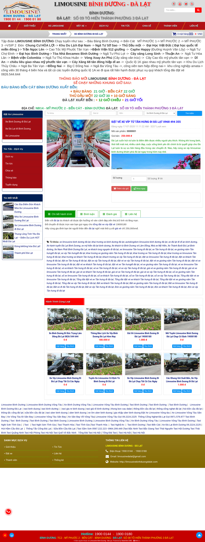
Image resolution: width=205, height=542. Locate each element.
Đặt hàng (60, 413)
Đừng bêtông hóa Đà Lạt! (27, 246)
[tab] (60, 214)
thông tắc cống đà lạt (12, 479)
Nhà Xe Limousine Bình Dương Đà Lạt (27, 218)
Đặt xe (9, 519)
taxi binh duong (32, 475)
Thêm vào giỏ (121, 188)
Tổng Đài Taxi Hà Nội (89, 499)
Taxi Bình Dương (138, 471)
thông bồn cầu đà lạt (144, 475)
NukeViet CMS (127, 541)
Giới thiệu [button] (30, 26)
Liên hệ (58, 519)
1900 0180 (124, 534)
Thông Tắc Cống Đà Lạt (38, 495)
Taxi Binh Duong (19, 487)
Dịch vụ (9, 156)
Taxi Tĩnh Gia (82, 491)
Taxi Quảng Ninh (15, 499)
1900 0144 (103, 534)
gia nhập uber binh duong (127, 479)
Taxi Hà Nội (47, 499)
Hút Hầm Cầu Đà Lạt (12, 495)
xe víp (105, 224)
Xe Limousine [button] (56, 26)
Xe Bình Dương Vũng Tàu (78, 471)
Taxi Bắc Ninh (131, 495)
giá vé (118, 228)
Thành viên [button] (170, 26)
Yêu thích (70, 413)
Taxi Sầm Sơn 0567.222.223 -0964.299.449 (99, 495)
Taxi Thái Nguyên (164, 495)
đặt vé (112, 224)
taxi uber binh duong (57, 479)
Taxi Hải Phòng (32, 499)
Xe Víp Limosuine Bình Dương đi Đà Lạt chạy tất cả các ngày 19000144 (143, 447)
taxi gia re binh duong (73, 475)
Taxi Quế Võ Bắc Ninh (65, 499)
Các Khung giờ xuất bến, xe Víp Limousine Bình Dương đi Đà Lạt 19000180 (182, 447)
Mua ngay (139, 188)
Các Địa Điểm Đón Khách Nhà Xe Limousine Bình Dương (27, 208)
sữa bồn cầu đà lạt (34, 479)
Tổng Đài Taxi (110, 499)
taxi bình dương (50, 475)
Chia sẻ (9, 170)
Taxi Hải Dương (182, 495)
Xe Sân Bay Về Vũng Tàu (81, 483)
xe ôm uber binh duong (100, 479)
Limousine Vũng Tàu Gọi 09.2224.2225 (116, 483)
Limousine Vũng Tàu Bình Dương (110, 471)
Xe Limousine (12, 135)
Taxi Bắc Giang (146, 495)
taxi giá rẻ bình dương (97, 475)
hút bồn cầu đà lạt (192, 475)
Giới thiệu (11, 513)
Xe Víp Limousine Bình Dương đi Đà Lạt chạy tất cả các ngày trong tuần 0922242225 (65, 447)
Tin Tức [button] (125, 26)
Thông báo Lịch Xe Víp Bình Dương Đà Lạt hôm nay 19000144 (104, 403)
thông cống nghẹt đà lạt (169, 475)
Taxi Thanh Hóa (66, 491)
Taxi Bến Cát (153, 491)
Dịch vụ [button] (103, 26)
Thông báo (11, 177)
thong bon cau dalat (121, 475)
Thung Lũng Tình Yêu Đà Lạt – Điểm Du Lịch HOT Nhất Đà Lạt (21, 238)
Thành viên (11, 526)
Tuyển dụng (11, 184)
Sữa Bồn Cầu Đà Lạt (64, 495)
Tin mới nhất (11, 198)
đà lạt (56, 220)
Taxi (26, 491)
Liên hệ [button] (194, 26)
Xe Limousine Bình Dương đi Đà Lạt (28, 227)
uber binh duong (77, 479)
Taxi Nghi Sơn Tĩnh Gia (43, 491)
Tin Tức (58, 513)
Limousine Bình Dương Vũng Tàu (45, 471)
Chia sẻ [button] (146, 26)
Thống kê (59, 526)
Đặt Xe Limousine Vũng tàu (155, 479)
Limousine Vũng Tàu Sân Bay (50, 483)
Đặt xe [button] (82, 27)
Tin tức (9, 163)
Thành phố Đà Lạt (24, 253)
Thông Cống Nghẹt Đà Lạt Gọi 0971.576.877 (161, 483)
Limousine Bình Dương (13, 471)
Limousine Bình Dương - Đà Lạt (101, 541)
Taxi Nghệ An (117, 491)
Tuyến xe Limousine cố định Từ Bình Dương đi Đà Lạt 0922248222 (104, 447)
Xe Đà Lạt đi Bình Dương (18, 128)
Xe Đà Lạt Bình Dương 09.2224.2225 (181, 491)
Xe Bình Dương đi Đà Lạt (18, 121)
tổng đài (97, 224)
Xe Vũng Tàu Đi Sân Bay (20, 483)
